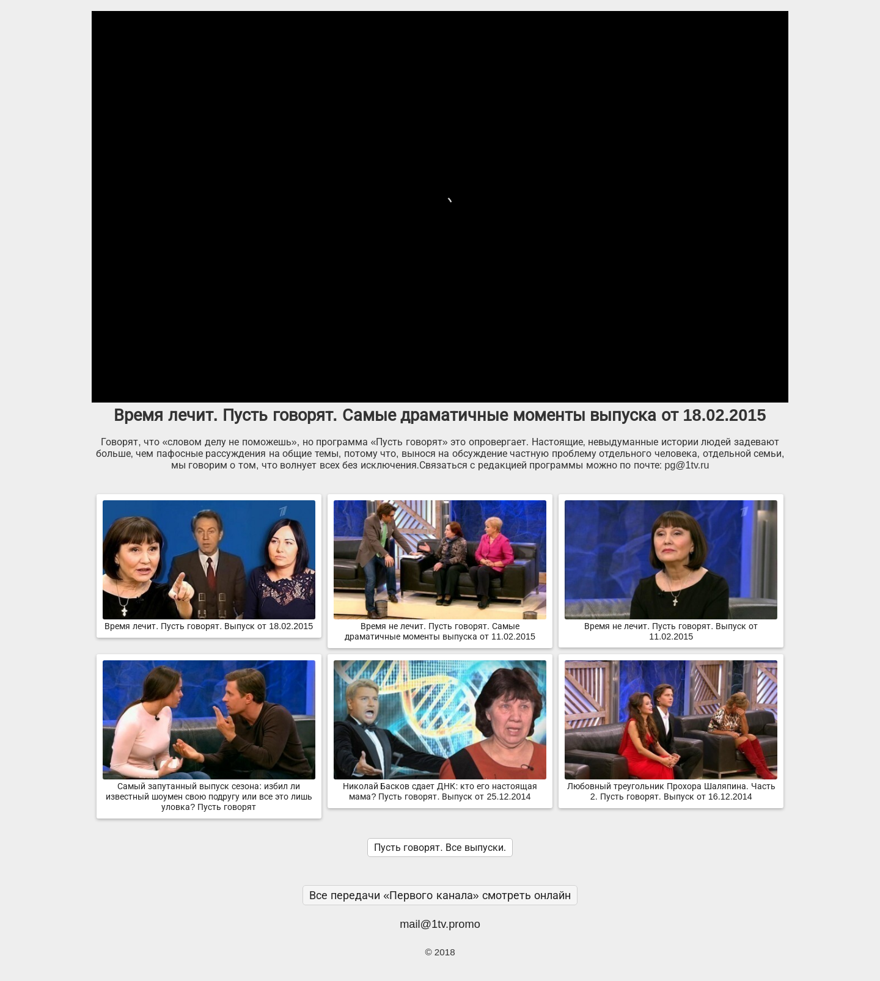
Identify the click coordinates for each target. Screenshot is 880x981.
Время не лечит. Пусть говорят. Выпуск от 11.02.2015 (671, 626)
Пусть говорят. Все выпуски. (440, 847)
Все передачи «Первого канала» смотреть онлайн (440, 895)
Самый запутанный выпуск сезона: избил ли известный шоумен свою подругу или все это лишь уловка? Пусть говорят (209, 791)
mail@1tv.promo (440, 923)
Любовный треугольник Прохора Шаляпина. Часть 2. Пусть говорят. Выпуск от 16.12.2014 (671, 786)
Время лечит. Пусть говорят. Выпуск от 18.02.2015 (209, 621)
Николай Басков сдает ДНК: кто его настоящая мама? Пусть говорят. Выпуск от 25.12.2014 (440, 786)
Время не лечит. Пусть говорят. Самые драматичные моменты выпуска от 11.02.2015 (440, 626)
